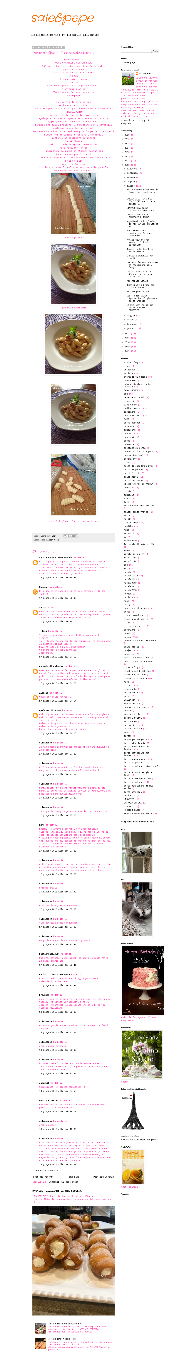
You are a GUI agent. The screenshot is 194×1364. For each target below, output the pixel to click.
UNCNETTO (129, 799)
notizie (128, 597)
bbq (126, 394)
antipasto (129, 370)
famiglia (129, 495)
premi (127, 633)
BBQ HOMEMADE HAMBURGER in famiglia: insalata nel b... (142, 192)
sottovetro (130, 721)
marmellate (130, 561)
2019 (128, 139)
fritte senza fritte (136, 512)
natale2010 (130, 583)
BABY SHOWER (131, 390)
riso (126, 682)
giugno (131, 186)
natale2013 (130, 590)
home (126, 530)
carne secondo (132, 423)
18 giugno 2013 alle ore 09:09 (57, 1111)
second (128, 711)
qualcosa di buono (50, 710)
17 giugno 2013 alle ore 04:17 (57, 657)
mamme (127, 550)
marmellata (130, 558)
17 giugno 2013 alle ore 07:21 (57, 774)
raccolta (129, 654)
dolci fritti (131, 473)
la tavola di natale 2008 (139, 544)
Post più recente (43, 1177)
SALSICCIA (129, 700)
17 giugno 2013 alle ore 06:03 (57, 733)
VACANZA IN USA (133, 803)
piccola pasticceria (136, 619)
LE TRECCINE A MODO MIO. (62, 1339)
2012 (128, 334)
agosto (131, 177)
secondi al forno (134, 714)
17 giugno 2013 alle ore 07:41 (57, 944)
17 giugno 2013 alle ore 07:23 (57, 815)
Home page (73, 1177)
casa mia (129, 426)
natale (128, 572)
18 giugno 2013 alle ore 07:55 (57, 1091)
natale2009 (130, 579)
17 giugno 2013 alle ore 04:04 (57, 621)
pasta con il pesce (135, 608)
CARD (126, 419)
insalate (129, 533)
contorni (129, 437)
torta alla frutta (135, 743)
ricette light (132, 667)
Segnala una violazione (137, 821)
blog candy (130, 405)
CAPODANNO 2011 (133, 415)
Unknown (43, 587)
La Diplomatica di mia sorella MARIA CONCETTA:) (140, 307)
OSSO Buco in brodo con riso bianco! (141, 286)
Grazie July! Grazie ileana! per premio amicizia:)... (139, 274)
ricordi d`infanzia (135, 678)
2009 (128, 346)
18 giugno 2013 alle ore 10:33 (57, 1129)
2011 (128, 338)
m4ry (41, 825)
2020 (128, 135)
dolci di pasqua (133, 470)
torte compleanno (134, 782)
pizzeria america (134, 626)
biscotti (129, 401)
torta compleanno (134, 762)
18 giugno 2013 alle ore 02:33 (57, 1012)
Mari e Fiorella (48, 1101)
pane (126, 601)
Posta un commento (47, 1171)
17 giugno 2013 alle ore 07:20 (57, 754)
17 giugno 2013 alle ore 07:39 (57, 874)
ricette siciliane (135, 674)
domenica (129, 488)
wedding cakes (132, 810)
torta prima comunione (137, 778)
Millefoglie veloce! (139, 292)
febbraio (133, 324)
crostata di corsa (135, 448)
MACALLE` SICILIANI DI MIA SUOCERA (57, 1191)
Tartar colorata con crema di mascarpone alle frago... (142, 265)
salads (128, 696)
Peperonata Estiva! (138, 281)
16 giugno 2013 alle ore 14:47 (57, 577)
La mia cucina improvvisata (55, 557)
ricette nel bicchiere (137, 671)
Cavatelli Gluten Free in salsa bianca (142, 250)
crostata (129, 444)
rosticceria (131, 692)
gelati (128, 519)
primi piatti (131, 647)
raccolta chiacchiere (136, 657)
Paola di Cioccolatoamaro (54, 974)
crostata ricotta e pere (138, 451)
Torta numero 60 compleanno (64, 1324)
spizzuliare (131, 725)
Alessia (43, 693)
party (127, 604)
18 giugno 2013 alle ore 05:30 (57, 1032)
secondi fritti (133, 718)
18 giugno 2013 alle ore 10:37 (57, 1164)
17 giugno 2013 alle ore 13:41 (57, 985)
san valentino (132, 703)
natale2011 (130, 586)
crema (127, 441)
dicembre (133, 169)
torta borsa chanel (135, 759)
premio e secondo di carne (140, 640)
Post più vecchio (104, 1177)
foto (126, 502)
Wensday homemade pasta (138, 813)
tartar (128, 736)
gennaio (132, 328)
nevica (128, 594)
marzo (131, 320)
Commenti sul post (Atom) (64, 1182)
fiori (127, 498)
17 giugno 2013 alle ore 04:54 (57, 701)
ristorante (130, 689)
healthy (128, 526)
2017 (128, 148)
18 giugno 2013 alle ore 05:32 (57, 1073)
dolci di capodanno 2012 (138, 466)
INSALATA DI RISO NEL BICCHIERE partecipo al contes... (142, 201)
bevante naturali (134, 397)
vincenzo (129, 806)
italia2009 (130, 541)
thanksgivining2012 (135, 739)
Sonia (42, 607)
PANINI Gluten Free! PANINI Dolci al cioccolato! (139, 242)
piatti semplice (133, 615)
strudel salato (133, 729)
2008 (128, 351)
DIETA (127, 462)
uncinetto (129, 795)
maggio (131, 315)
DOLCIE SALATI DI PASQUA (138, 484)
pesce (127, 612)
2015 (128, 156)
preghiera (129, 630)
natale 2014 (131, 576)
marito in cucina (134, 554)
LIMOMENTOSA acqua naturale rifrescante (140, 209)
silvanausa (45, 743)
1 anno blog (131, 362)
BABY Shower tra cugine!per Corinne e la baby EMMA (142, 233)
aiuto (127, 366)
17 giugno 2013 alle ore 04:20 (57, 683)
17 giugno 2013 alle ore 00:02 (57, 598)
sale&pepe (61, 18)
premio (128, 637)
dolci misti (131, 477)
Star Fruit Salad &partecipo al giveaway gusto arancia (142, 298)
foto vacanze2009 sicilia (139, 506)
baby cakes (130, 380)
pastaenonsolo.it (49, 954)
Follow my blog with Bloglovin (139, 1140)
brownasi (44, 995)
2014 (128, 161)
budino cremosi (133, 408)
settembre (133, 173)
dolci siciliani (133, 480)
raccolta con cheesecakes (139, 661)
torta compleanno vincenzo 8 (141, 766)
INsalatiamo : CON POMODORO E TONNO (138, 216)
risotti (128, 685)
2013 (128, 165)
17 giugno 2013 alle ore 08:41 (57, 965)
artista (128, 373)
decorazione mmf (133, 455)
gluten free (52, 540)
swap (126, 732)
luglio (131, 182)
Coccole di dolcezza (51, 666)
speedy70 (44, 1083)
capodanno (129, 412)
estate (128, 491)
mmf (126, 568)
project (128, 650)
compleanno (130, 430)
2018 (128, 143)
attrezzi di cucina (135, 377)
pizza (127, 622)
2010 (128, 342)
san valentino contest (137, 707)
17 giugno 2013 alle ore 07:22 (57, 798)
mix (126, 565)
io (125, 537)
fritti (128, 515)
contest (128, 433)
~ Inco (43, 631)
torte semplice (133, 792)
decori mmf (130, 459)
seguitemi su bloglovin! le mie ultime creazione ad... (142, 224)
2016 (128, 152)
